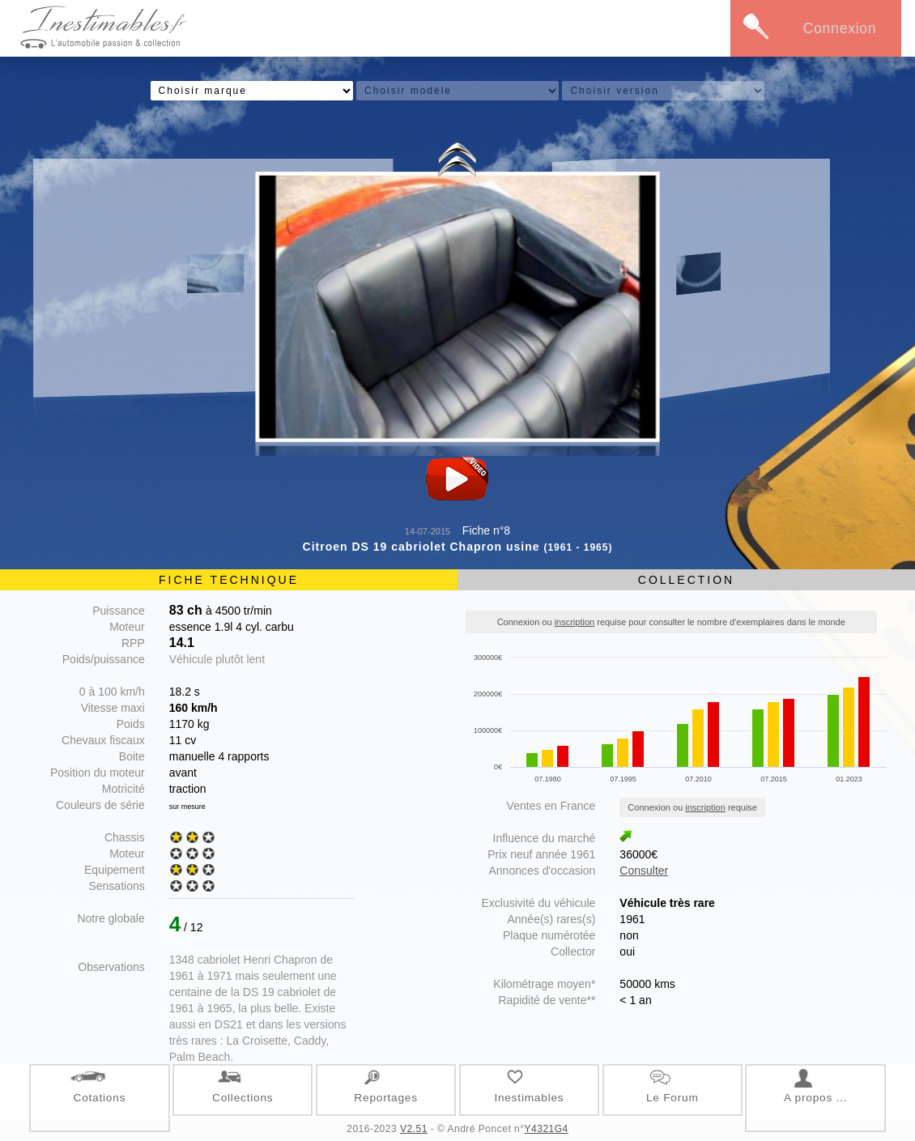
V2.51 (414, 1129)
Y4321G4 (546, 1129)
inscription (575, 622)
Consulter (643, 870)
